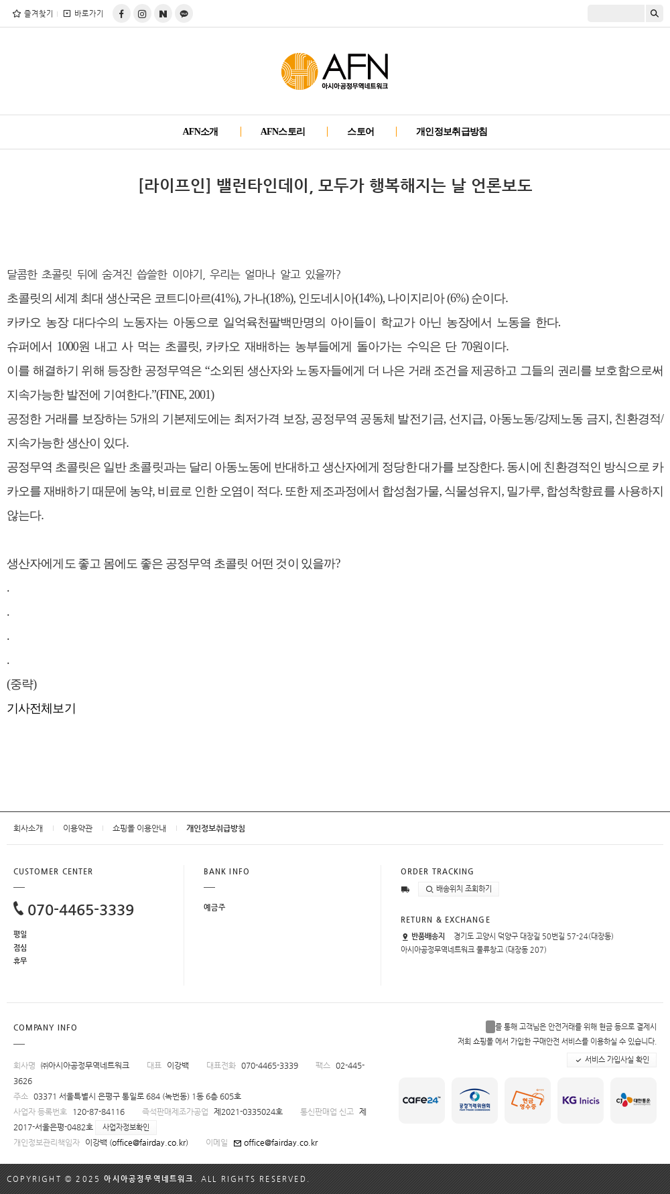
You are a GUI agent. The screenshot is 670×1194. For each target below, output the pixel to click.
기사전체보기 (41, 708)
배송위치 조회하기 (458, 889)
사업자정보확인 (126, 1127)
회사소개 (28, 828)
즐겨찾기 (32, 13)
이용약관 (77, 828)
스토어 (360, 132)
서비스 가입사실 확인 (611, 1060)
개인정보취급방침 (451, 132)
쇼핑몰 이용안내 (139, 828)
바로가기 (82, 13)
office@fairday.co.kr (149, 1142)
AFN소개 (200, 132)
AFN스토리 (283, 132)
